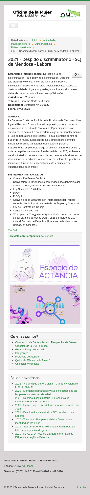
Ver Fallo (13, 230)
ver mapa (28, 465)
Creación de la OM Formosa (31, 345)
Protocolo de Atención (27, 356)
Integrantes (21, 353)
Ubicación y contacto (27, 363)
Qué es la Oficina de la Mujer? (32, 360)
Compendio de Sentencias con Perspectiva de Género (46, 342)
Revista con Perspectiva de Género (31, 235)
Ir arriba (81, 487)
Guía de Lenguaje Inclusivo (31, 349)
